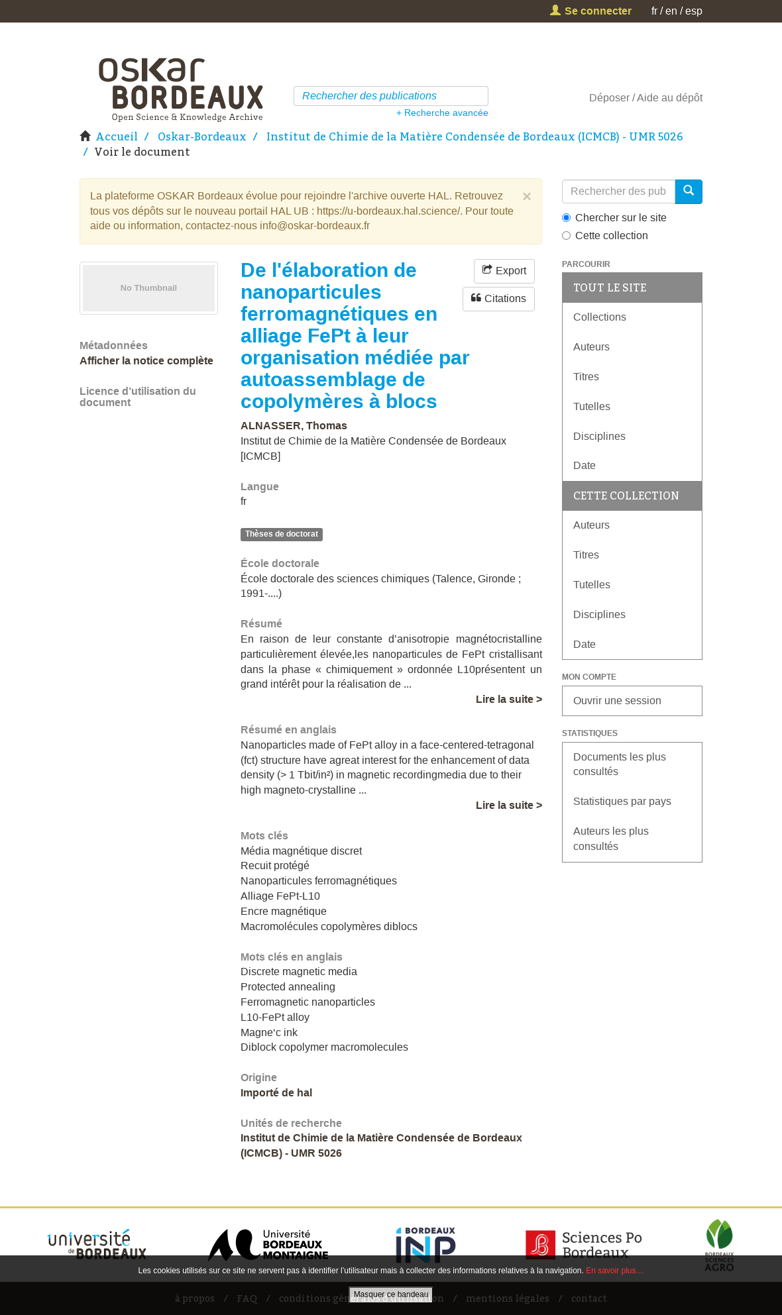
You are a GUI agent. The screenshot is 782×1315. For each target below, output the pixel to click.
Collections (599, 317)
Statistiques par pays (622, 801)
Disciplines (599, 436)
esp (693, 11)
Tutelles (591, 406)
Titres (586, 376)
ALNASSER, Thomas (294, 425)
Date (584, 465)
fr (654, 11)
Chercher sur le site (614, 217)
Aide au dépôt (669, 97)
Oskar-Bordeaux (202, 136)
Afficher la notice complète (146, 360)
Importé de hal (276, 1092)
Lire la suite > (509, 699)
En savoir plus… (614, 1270)
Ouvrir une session (617, 700)
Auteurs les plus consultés (611, 838)
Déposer (609, 97)
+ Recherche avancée (442, 112)
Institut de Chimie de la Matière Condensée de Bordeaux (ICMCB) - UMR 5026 (474, 136)
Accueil (116, 136)
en (671, 11)
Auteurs (591, 346)
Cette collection (605, 235)
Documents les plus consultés (619, 764)
